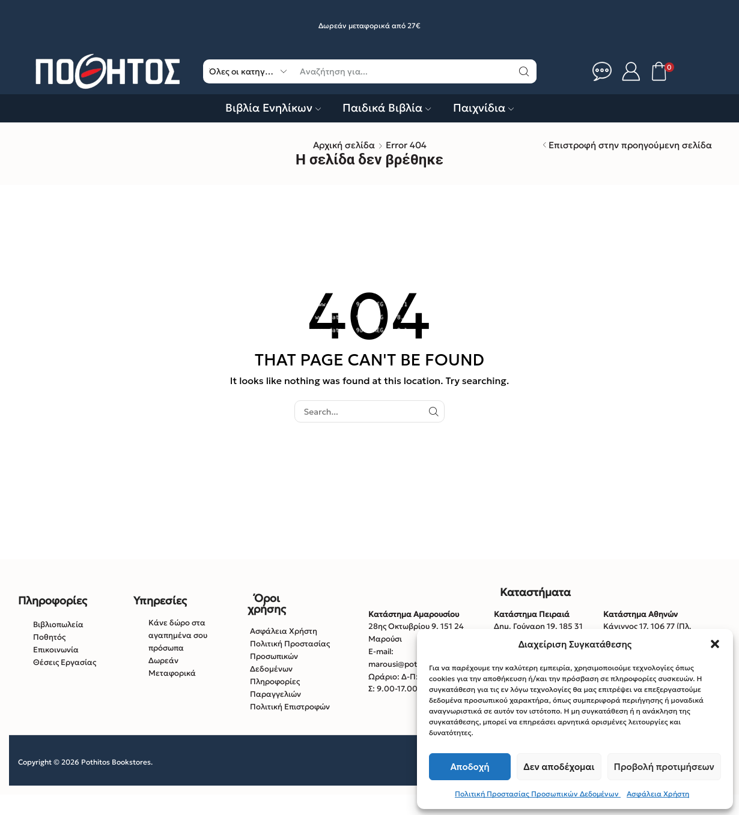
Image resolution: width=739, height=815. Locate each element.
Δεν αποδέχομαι (558, 766)
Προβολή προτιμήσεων (664, 766)
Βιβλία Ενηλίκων (273, 108)
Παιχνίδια (483, 108)
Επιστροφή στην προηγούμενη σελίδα (630, 145)
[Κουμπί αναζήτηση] (524, 71)
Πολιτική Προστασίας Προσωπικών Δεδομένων (538, 793)
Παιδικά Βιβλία (386, 108)
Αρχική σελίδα (344, 145)
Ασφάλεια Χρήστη (658, 793)
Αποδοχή (470, 766)
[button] (715, 644)
